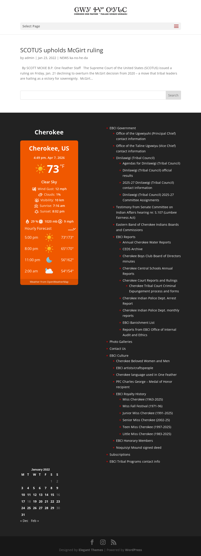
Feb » (35, 521)
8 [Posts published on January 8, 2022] (51, 488)
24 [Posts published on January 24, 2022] (23, 508)
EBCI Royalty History (131, 394)
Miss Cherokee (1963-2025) (143, 399)
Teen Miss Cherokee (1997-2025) (147, 427)
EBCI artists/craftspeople (134, 368)
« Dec (24, 521)
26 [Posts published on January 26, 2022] (35, 508)
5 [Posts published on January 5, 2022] (34, 488)
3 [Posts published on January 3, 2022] (22, 488)
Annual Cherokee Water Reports (147, 242)
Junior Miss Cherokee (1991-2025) (148, 413)
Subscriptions (120, 454)
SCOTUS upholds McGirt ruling (61, 50)
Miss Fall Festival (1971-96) (142, 406)
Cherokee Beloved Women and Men (143, 361)
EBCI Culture (119, 355)
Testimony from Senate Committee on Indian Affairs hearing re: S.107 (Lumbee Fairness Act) (146, 212)
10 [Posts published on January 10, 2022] (23, 495)
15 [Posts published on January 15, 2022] (52, 495)
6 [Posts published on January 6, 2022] (40, 488)
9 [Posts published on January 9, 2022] (57, 488)
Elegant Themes (91, 550)
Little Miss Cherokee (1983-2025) (147, 434)
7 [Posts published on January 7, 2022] (45, 488)
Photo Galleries (121, 341)
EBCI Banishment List (139, 322)
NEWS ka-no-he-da (74, 58)
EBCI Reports (125, 237)
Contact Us (118, 348)
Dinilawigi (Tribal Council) (135, 158)
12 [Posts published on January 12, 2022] (35, 495)
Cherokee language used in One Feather (146, 374)
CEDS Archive (133, 249)
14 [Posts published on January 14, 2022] (46, 495)
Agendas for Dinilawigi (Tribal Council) (151, 163)
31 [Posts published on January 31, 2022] (23, 514)
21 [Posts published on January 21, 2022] (46, 501)
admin (29, 58)
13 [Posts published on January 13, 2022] (40, 495)
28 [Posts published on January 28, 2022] (46, 508)
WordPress (133, 550)
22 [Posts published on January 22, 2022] (52, 501)
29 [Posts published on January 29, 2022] (52, 508)
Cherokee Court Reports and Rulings (150, 280)
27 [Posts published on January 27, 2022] (40, 508)
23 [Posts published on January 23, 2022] (58, 501)
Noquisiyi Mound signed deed (138, 447)
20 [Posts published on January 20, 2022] (40, 501)
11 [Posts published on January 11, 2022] (29, 495)
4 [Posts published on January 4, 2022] (28, 488)
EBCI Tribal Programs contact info (135, 461)
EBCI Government (123, 128)
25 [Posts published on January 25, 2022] (29, 508)
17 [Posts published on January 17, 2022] (23, 501)
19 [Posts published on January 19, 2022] (35, 501)
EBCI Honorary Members (134, 440)
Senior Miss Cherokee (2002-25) (146, 420)
